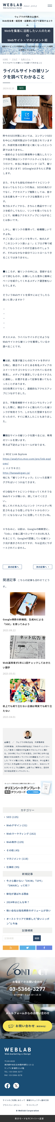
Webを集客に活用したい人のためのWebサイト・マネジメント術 (27, 35)
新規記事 (27, 874)
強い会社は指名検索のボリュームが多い (28, 910)
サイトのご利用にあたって (14, 1100)
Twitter (27, 948)
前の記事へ (13, 566)
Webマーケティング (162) (21, 833)
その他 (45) (12, 850)
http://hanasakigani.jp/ (16, 473)
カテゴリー (27, 810)
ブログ (14, 59)
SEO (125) (12, 817)
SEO (21, 87)
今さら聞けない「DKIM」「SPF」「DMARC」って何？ (25, 883)
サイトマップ (32, 1105)
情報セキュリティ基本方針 (38, 1100)
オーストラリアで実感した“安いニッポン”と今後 (27, 921)
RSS (11, 948)
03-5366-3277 (27, 989)
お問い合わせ (31, 1026)
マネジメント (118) (17, 858)
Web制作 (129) (15, 842)
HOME (5, 59)
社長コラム (25, 59)
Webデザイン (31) (16, 825)
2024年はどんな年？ (17, 902)
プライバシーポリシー (12, 1105)
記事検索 (27, 930)
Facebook (44, 948)
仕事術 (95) (12, 867)
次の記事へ (41, 566)
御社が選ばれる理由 (17, 893)
